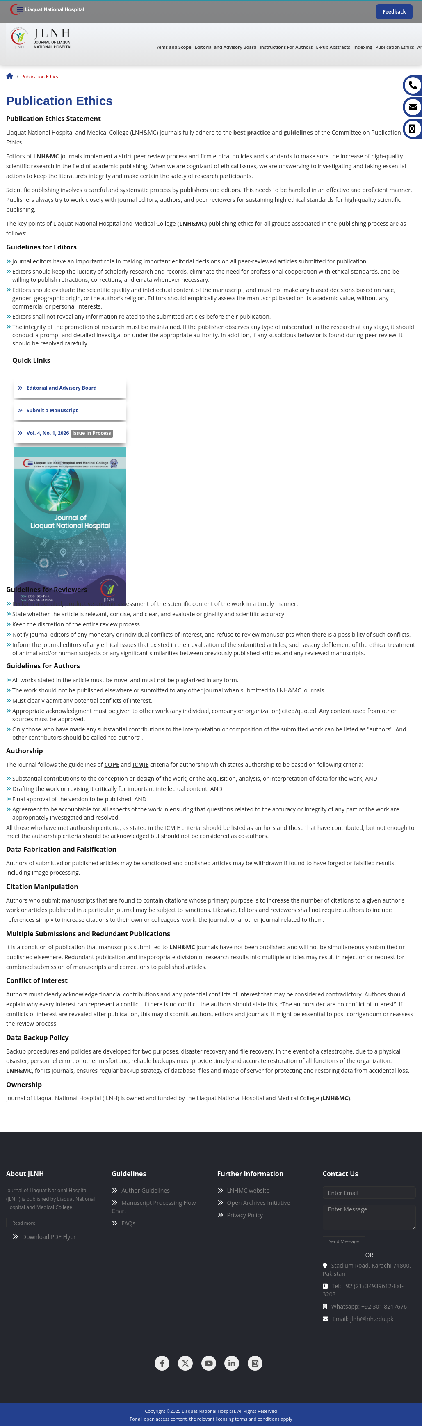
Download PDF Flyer (49, 1237)
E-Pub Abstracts (333, 47)
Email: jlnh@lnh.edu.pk (363, 1319)
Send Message (344, 1241)
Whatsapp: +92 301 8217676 (369, 1306)
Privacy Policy (245, 1215)
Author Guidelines (145, 1190)
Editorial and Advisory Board (226, 47)
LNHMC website (248, 1190)
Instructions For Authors (286, 47)
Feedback (394, 11)
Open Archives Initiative (258, 1203)
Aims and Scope (174, 47)
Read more (23, 1223)
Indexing (363, 47)
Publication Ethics (395, 47)
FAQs (128, 1223)
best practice (251, 132)
